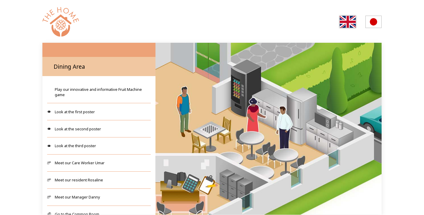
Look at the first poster (75, 111)
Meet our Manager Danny (77, 197)
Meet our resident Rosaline (79, 180)
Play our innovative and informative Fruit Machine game (98, 92)
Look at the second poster (78, 129)
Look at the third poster (75, 145)
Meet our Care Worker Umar (80, 162)
